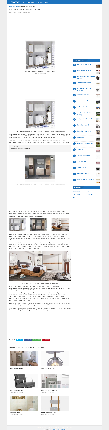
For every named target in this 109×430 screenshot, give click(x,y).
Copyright (50, 424)
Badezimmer (30, 2)
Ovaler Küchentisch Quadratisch (85, 179)
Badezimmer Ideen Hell (16, 410)
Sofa (74, 197)
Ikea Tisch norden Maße (83, 155)
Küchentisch (76, 194)
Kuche (46, 2)
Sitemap (39, 424)
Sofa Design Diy (81, 137)
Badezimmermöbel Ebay (16, 388)
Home (23, 2)
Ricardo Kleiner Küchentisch (84, 70)
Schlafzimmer (39, 2)
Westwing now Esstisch (83, 173)
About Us (62, 424)
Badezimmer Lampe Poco (48, 365)
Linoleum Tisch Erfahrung (84, 82)
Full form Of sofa (81, 161)
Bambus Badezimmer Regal (48, 410)
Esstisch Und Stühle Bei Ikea (84, 64)
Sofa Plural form (81, 167)
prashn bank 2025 (61, 427)
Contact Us (44, 424)
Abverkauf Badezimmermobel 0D (18, 341)
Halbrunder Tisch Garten (83, 95)
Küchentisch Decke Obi (83, 125)
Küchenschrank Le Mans (83, 101)
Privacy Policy (68, 424)
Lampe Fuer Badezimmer (16, 365)
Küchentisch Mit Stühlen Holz (85, 143)
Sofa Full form (80, 149)
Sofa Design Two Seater (83, 107)
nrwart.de (14, 2)
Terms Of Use (56, 424)
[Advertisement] (40, 27)
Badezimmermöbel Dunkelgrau (49, 388)
